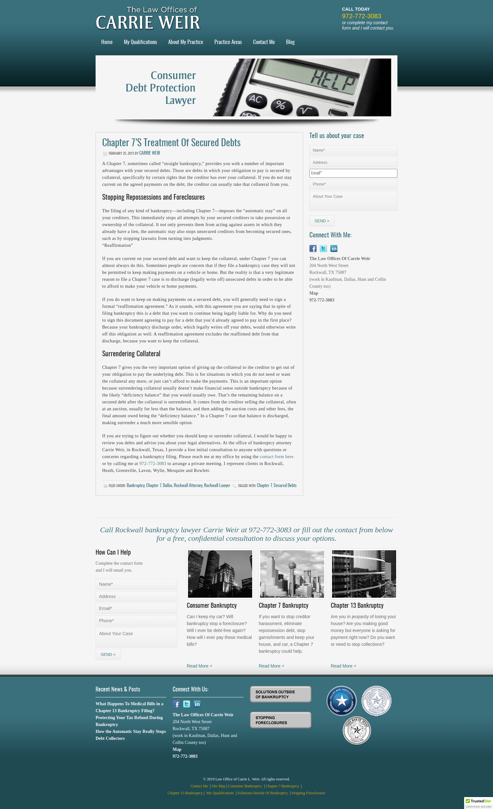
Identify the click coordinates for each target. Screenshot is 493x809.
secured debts (285, 486)
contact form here (276, 456)
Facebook (313, 248)
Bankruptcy (136, 486)
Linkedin (333, 248)
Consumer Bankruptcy (245, 786)
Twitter (323, 248)
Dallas (167, 486)
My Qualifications (140, 42)
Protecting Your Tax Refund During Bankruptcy (129, 721)
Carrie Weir (149, 153)
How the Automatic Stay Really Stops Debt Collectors (131, 735)
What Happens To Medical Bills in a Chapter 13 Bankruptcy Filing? (129, 707)
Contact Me (264, 42)
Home (107, 42)
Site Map (218, 786)
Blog (290, 42)
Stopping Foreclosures (308, 793)
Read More (197, 665)
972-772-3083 (361, 16)
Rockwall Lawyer (217, 486)
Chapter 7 (153, 486)
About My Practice (185, 42)
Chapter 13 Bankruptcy (185, 793)
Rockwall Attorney (188, 486)
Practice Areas (228, 42)
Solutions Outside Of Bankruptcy (263, 793)
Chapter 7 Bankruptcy (283, 786)
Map (313, 293)
